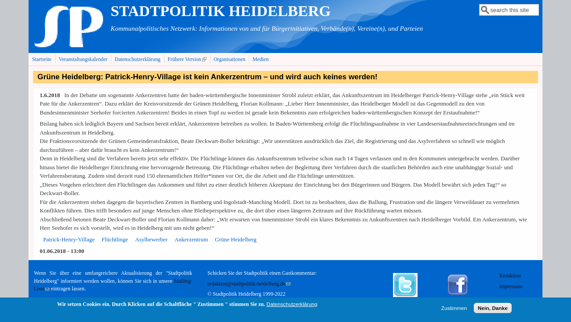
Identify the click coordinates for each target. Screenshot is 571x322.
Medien (260, 59)
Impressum (510, 286)
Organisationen (229, 59)
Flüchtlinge (115, 239)
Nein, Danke (493, 309)
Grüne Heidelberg (236, 239)
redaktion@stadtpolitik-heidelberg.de (248, 284)
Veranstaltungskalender (83, 59)
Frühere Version (188, 59)
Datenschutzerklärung (138, 59)
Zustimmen (454, 309)
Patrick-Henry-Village (69, 239)
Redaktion (510, 276)
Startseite (42, 59)
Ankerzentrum (191, 239)
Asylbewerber (151, 239)
